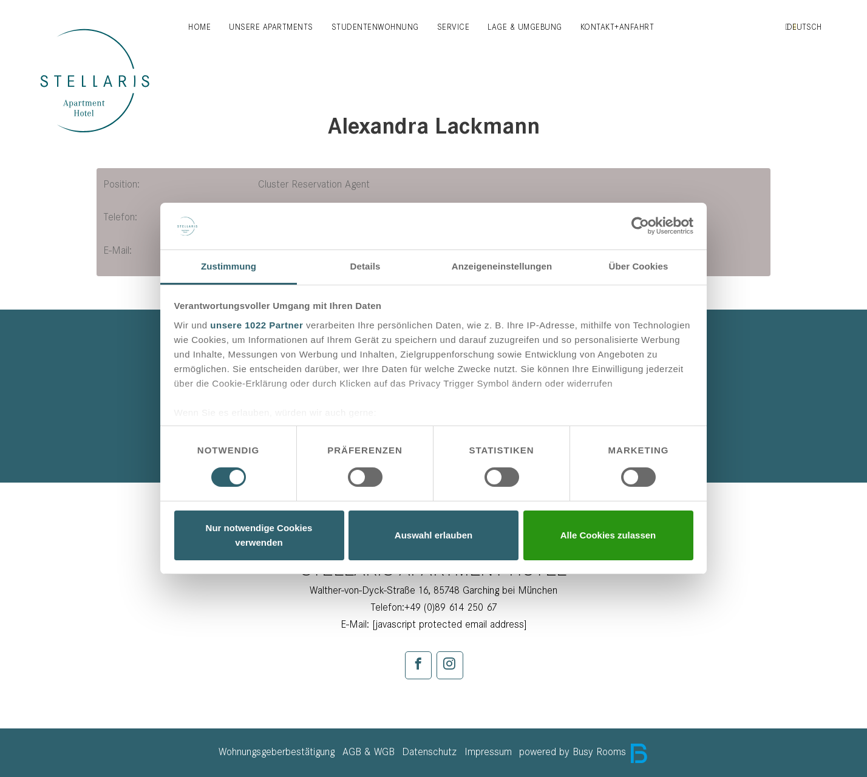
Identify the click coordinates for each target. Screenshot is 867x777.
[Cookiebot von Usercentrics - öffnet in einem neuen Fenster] (640, 226)
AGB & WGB (368, 751)
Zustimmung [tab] (228, 266)
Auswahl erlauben (433, 535)
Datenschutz (429, 751)
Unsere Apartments (271, 27)
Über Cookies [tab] (638, 266)
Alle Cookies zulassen (608, 535)
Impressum (488, 751)
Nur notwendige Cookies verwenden (259, 535)
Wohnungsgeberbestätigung (277, 751)
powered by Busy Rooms (583, 751)
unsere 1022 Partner (256, 325)
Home (199, 27)
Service (453, 27)
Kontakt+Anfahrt (617, 27)
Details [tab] (365, 266)
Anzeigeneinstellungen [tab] (502, 266)
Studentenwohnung (375, 27)
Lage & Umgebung (525, 27)
